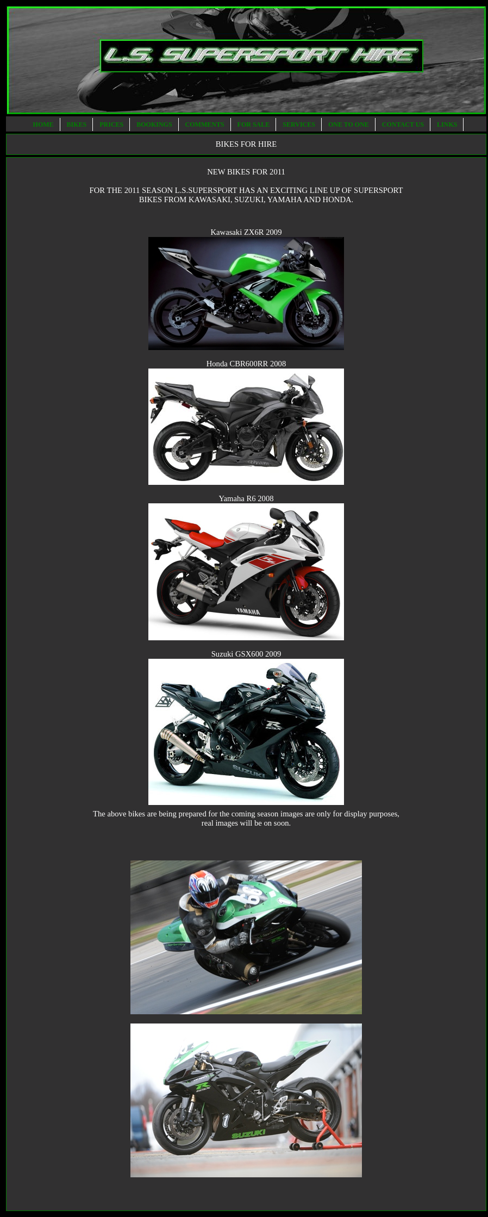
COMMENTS (206, 124)
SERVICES (299, 124)
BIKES (77, 124)
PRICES (112, 124)
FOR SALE (254, 124)
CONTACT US (403, 124)
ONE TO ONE (349, 124)
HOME (44, 124)
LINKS (447, 124)
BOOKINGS (155, 124)
